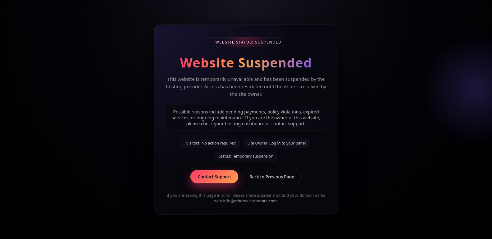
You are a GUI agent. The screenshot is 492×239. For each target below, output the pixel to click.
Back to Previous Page (271, 177)
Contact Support (214, 177)
